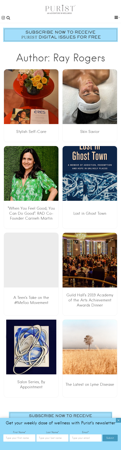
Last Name (52, 129)
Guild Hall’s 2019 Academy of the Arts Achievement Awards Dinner (89, 300)
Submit (110, 135)
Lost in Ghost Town (89, 213)
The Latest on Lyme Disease (90, 384)
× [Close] (118, 117)
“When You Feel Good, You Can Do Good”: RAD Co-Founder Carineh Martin (31, 213)
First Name (19, 129)
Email (85, 129)
